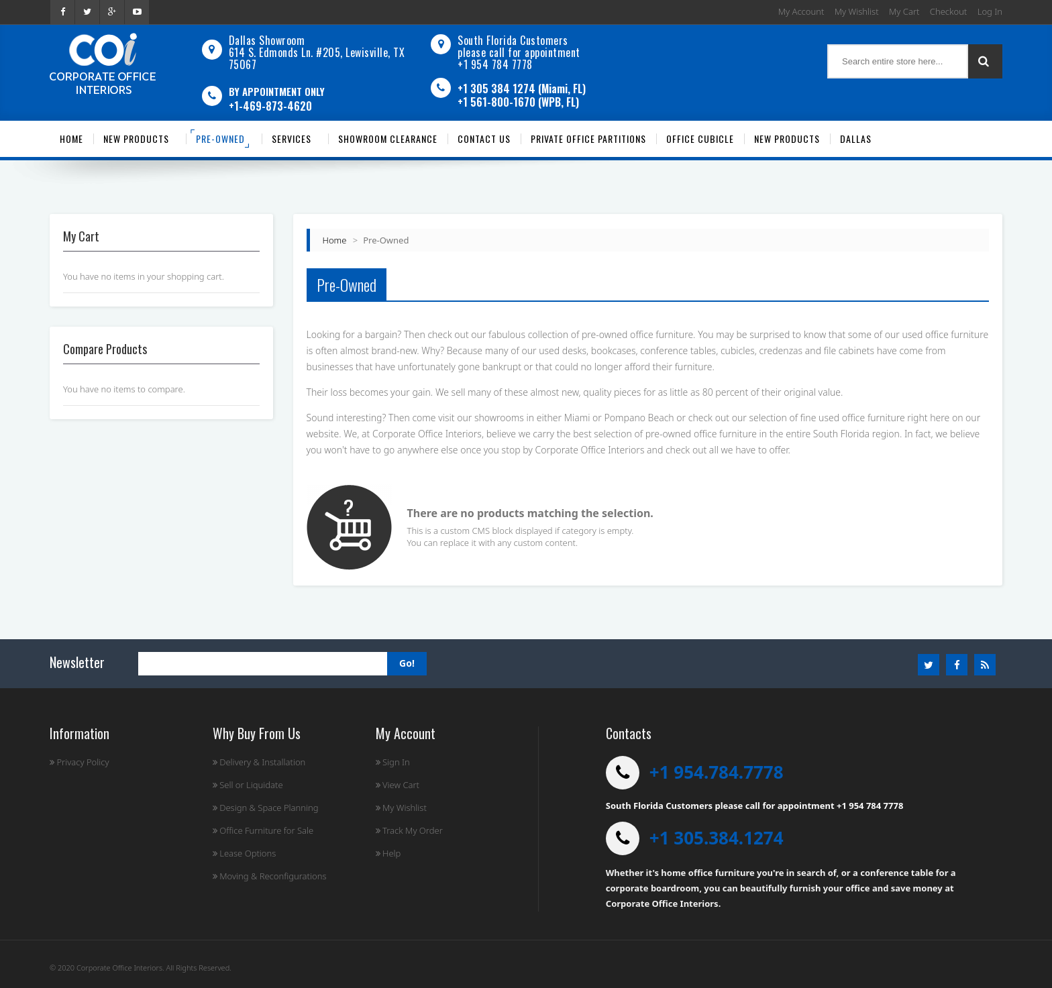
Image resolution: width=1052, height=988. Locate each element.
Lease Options (244, 853)
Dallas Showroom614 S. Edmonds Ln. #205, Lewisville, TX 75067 (317, 52)
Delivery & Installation (259, 762)
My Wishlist (857, 11)
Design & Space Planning (266, 808)
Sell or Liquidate (248, 785)
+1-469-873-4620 (270, 106)
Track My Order (409, 830)
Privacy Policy (79, 762)
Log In (990, 11)
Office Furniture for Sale (263, 830)
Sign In (393, 762)
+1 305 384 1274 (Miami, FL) (522, 88)
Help (388, 853)
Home (335, 240)
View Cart (397, 785)
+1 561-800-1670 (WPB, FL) (518, 102)
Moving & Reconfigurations (270, 876)
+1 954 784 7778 (495, 64)
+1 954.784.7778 (716, 772)
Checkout (948, 11)
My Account (801, 11)
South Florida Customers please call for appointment (519, 46)
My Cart (904, 11)
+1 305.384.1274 (716, 838)
